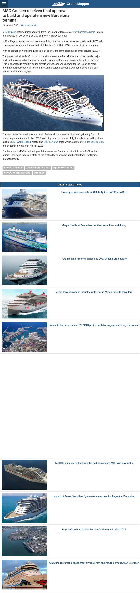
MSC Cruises (9, 32)
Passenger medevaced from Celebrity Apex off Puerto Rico (94, 192)
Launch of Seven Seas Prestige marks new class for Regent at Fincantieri (94, 496)
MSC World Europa (21, 142)
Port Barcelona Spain (84, 32)
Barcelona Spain (38, 167)
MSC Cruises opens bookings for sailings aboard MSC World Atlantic (94, 463)
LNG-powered (51, 142)
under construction (94, 142)
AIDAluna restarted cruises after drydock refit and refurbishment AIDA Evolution (94, 563)
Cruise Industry (29, 25)
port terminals (64, 167)
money (40, 172)
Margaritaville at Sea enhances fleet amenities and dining (94, 225)
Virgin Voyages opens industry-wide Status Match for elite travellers (94, 292)
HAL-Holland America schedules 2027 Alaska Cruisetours (94, 258)
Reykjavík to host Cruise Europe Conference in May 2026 (94, 529)
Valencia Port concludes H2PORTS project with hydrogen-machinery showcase (93, 325)
